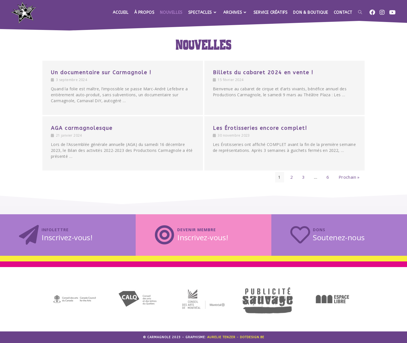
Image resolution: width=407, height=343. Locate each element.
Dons (319, 229)
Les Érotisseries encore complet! (260, 128)
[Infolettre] (29, 235)
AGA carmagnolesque (81, 128)
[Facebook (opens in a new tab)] (372, 12)
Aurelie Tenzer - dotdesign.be (235, 337)
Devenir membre (196, 229)
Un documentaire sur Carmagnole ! (101, 72)
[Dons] (300, 235)
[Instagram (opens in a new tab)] (382, 12)
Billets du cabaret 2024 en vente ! (263, 72)
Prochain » (349, 177)
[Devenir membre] (164, 235)
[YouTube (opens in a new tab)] (392, 12)
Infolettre (55, 229)
